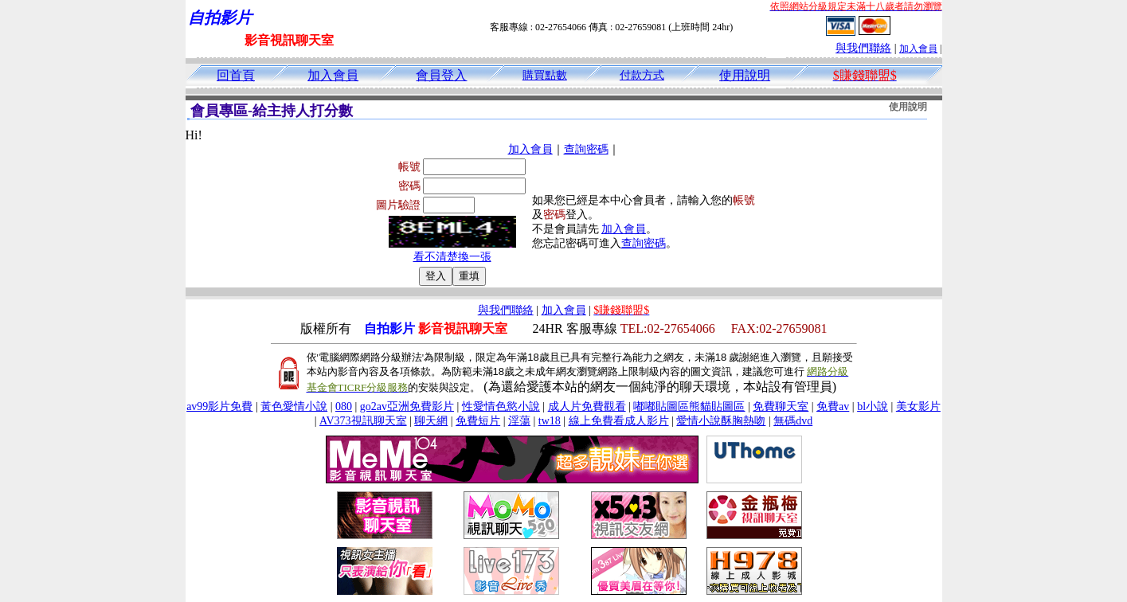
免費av (832, 406)
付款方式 (642, 75)
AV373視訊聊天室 (362, 421)
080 (343, 406)
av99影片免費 (219, 406)
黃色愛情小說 (293, 406)
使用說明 (744, 75)
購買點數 (544, 75)
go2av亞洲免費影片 (407, 406)
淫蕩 (519, 421)
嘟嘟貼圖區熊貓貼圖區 (689, 406)
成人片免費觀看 (587, 406)
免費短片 (478, 421)
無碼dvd (792, 421)
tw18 (549, 421)
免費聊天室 (780, 406)
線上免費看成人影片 (619, 421)
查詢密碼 (586, 149)
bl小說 (872, 406)
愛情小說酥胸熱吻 (720, 421)
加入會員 (918, 48)
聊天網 (431, 421)
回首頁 (236, 75)
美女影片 (918, 406)
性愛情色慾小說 (501, 406)
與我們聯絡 (863, 48)
